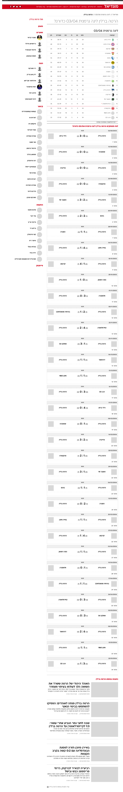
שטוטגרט (100, 152)
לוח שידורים (90, 7)
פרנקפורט (99, 184)
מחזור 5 (112, 206)
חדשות (97, 2)
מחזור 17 (112, 398)
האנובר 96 (60, 200)
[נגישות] (3, 2)
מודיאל (113, 15)
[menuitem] (96, 2)
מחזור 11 (112, 302)
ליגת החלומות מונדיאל (51, 7)
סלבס (77, 2)
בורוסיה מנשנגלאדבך (61, 312)
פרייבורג (60, 168)
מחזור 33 (112, 654)
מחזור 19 (112, 430)
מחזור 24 (112, 510)
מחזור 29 (112, 590)
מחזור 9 (112, 270)
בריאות (59, 2)
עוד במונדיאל (38, 7)
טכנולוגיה (44, 2)
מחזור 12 (112, 318)
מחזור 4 (112, 190)
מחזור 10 (112, 286)
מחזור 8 (112, 254)
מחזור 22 (112, 478)
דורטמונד (100, 360)
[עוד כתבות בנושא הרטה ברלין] (80, 787)
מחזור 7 (112, 238)
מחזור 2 (112, 158)
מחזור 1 (112, 142)
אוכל (65, 2)
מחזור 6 (112, 222)
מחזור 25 (112, 526)
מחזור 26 (112, 542)
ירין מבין (63, 7)
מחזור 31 (112, 621)
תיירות (52, 2)
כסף (71, 2)
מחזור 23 (112, 494)
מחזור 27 (112, 557)
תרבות (84, 2)
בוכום (100, 216)
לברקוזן (60, 264)
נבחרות (81, 7)
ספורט (90, 2)
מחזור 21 (112, 462)
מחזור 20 (112, 446)
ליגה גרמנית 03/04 (100, 15)
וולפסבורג (100, 296)
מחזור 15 (112, 366)
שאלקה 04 (60, 344)
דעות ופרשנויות (72, 7)
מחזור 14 (112, 350)
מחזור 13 (112, 334)
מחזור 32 (112, 637)
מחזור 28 (112, 574)
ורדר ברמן (60, 136)
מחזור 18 (112, 414)
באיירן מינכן (100, 248)
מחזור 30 (112, 606)
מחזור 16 (112, 382)
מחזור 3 (112, 174)
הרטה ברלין (86, 15)
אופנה (37, 2)
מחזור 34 (112, 669)
